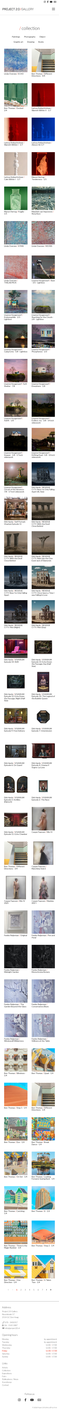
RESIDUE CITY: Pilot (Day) (41, 626)
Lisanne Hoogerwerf (41, 280)
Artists (5, 1367)
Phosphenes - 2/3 (39, 351)
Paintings (16, 37)
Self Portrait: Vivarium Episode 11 (15, 523)
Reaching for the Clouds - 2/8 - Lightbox (43, 318)
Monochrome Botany (41, 972)
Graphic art (18, 42)
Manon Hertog (38, 177)
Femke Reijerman (11, 935)
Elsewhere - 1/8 (38, 386)
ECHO (21, 74)
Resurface (36, 213)
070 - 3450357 (11, 1322)
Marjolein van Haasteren (42, 211)
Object (42, 37)
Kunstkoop (6, 1382)
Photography (29, 37)
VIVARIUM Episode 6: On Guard (14, 764)
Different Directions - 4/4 (42, 75)
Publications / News (10, 1379)
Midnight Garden (11, 972)
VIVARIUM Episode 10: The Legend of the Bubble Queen (43, 696)
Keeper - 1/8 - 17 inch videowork (13, 456)
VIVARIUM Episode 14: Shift (14, 660)
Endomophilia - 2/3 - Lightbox (12, 318)
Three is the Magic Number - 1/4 (15, 1246)
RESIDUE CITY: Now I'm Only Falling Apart (15, 592)
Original (23, 935)
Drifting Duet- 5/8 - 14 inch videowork (43, 456)
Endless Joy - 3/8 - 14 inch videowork (43, 421)
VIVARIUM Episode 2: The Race (42, 798)
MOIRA (49, 246)
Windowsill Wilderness (14, 1041)
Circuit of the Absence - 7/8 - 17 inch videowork (14, 490)
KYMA (21, 246)
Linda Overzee (10, 74)
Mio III (50, 832)
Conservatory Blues (40, 1006)
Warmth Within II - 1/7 (41, 110)
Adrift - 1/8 (9, 420)
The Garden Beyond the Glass (15, 1005)
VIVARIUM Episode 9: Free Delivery (14, 729)
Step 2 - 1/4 (49, 1245)
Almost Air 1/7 (38, 145)
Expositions (7, 1373)
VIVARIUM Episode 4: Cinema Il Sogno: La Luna (42, 765)
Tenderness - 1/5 (39, 179)
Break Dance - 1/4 (40, 1143)
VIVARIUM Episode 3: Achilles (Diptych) (14, 799)
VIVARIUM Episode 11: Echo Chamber (15, 833)
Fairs (4, 1376)
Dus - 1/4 (20, 1142)
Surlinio (54, 1407)
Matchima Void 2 (39, 868)
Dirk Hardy (36, 487)
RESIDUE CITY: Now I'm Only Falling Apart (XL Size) (43, 489)
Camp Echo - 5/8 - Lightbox (15, 351)
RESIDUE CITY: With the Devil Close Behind (41, 524)
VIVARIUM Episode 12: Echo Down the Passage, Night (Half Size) (14, 697)
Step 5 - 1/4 (22, 1108)
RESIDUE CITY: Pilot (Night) (13, 626)
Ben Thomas (37, 74)
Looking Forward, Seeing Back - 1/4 (43, 1177)
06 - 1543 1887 (11, 1325)
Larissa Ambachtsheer (41, 108)
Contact (5, 1385)
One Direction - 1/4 (12, 1281)
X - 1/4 (47, 1211)
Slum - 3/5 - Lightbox (43, 281)
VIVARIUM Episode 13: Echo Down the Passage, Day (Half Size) (42, 662)
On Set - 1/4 (22, 1176)
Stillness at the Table (41, 1041)
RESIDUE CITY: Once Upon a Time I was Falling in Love (43, 592)
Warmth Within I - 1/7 (13, 145)
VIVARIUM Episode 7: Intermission (42, 729)
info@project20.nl (12, 1328)
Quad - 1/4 (48, 1073)
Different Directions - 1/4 (42, 1109)
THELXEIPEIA (10, 282)
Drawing (30, 42)
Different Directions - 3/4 (14, 867)
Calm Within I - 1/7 (12, 179)
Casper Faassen (39, 832)
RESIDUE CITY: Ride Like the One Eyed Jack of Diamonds (42, 558)
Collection (6, 1370)
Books (41, 42)
